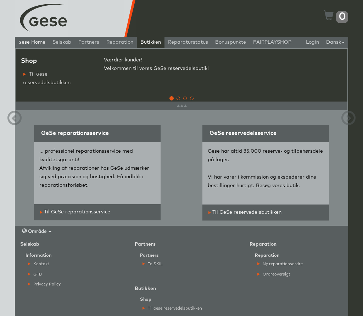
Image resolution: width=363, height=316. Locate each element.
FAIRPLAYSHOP (272, 42)
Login (312, 42)
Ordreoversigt (273, 274)
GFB (35, 274)
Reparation (119, 42)
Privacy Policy (44, 284)
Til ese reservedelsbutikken (47, 78)
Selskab (61, 42)
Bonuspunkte (230, 42)
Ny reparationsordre (280, 264)
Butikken (150, 42)
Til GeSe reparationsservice (75, 211)
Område (36, 231)
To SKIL (153, 264)
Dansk (335, 42)
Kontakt (38, 264)
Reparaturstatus (188, 42)
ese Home (31, 42)
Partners (88, 42)
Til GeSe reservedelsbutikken (244, 212)
